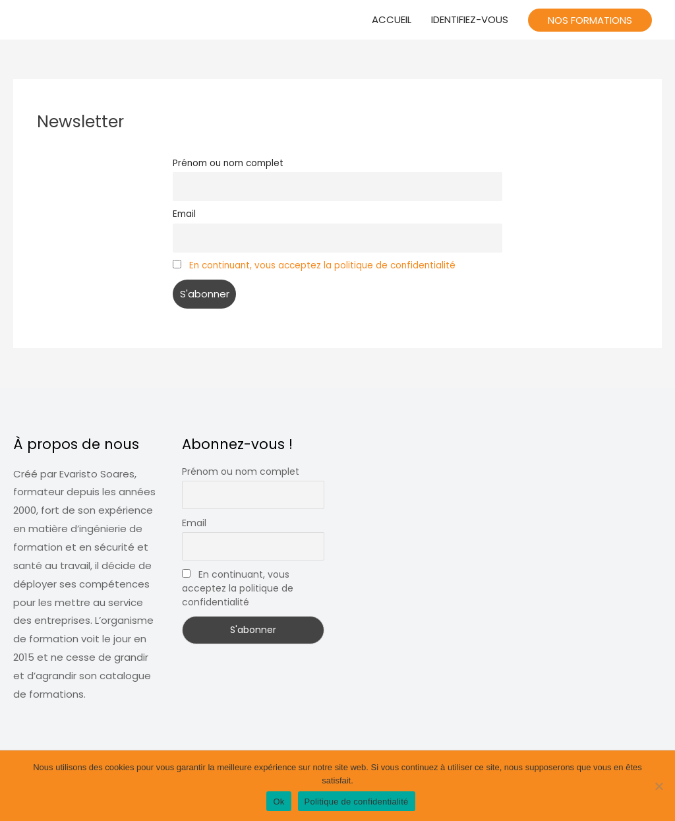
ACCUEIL (391, 19)
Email (184, 214)
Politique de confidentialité (357, 801)
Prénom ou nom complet (228, 163)
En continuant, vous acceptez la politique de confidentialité (322, 265)
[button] (590, 20)
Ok (278, 801)
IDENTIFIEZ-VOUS (469, 19)
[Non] (658, 786)
